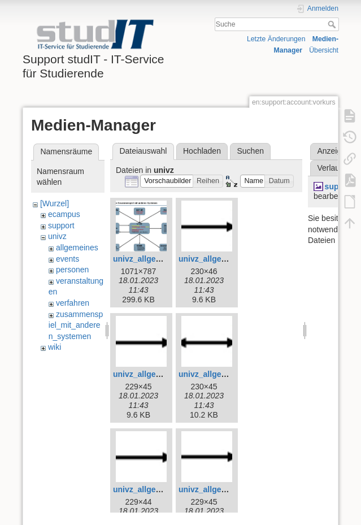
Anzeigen (333, 150)
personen (72, 269)
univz (57, 236)
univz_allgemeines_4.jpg (225, 258)
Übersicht (323, 50)
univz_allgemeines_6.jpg (225, 374)
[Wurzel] (54, 203)
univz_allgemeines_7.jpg (159, 489)
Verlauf (329, 167)
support (61, 225)
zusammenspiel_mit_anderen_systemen (76, 325)
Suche (333, 24)
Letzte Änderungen (276, 39)
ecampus (64, 214)
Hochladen (202, 150)
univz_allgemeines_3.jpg (159, 258)
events (67, 258)
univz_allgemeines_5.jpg (159, 374)
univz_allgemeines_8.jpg (225, 489)
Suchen (250, 150)
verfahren (72, 302)
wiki (54, 347)
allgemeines (77, 247)
